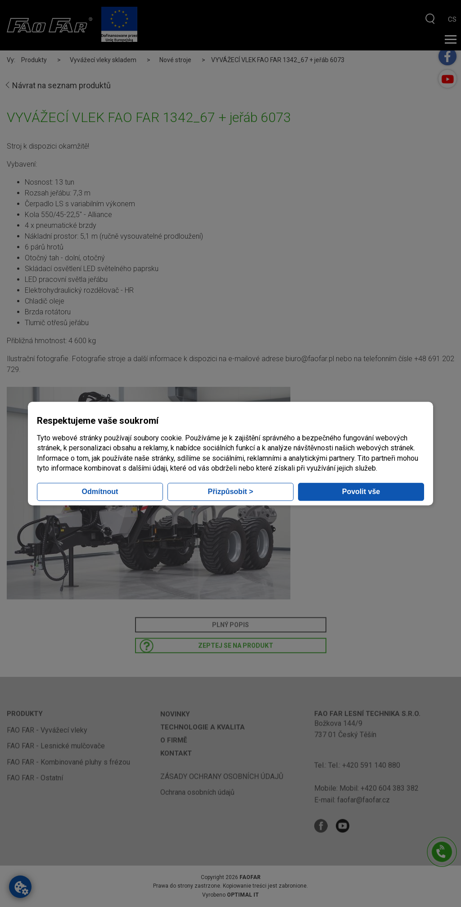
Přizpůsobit (230, 491)
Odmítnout (100, 491)
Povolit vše (361, 491)
